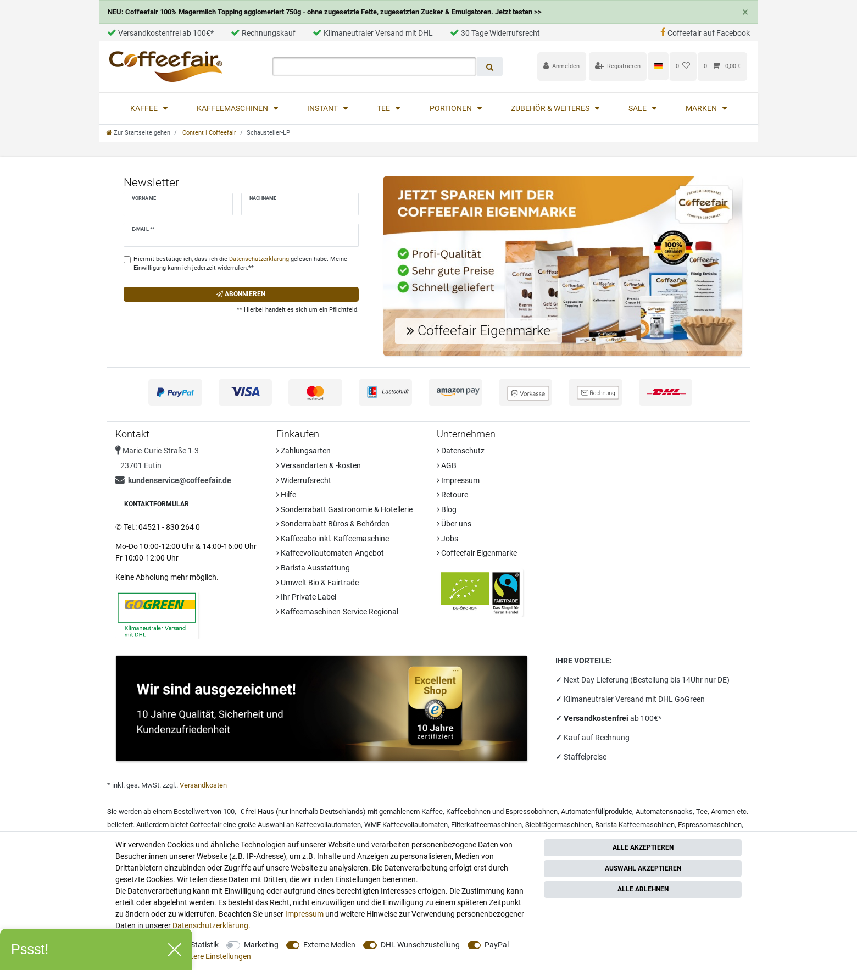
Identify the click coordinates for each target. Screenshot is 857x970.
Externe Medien (329, 944)
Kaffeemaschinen (233, 108)
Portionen (452, 108)
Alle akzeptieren (643, 847)
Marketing (261, 944)
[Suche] (490, 66)
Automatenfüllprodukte (596, 811)
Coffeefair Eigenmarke (477, 552)
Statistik (205, 944)
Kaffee (144, 108)
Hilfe (286, 494)
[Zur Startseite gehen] (138, 132)
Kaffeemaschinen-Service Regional (337, 611)
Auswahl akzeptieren (643, 868)
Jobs (447, 538)
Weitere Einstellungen (215, 956)
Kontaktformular (156, 504)
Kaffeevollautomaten (328, 825)
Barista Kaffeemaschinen (635, 825)
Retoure (452, 494)
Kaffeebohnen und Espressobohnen (502, 811)
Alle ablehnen (643, 889)
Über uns (454, 523)
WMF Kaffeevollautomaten (406, 825)
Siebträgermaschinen (558, 825)
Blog (447, 509)
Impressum (458, 480)
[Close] (745, 12)
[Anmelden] (562, 66)
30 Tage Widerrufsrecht (495, 33)
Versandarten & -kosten (318, 465)
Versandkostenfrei (597, 718)
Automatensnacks (664, 811)
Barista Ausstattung (313, 567)
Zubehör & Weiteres (551, 108)
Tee (384, 108)
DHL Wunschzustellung (420, 944)
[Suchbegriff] (374, 66)
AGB (447, 465)
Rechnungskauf (263, 33)
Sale (638, 108)
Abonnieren (240, 294)
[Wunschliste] (683, 66)
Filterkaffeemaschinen (486, 825)
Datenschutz (461, 450)
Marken (702, 108)
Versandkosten (203, 785)
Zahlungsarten (303, 450)
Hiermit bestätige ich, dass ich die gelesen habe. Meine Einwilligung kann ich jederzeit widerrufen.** (240, 264)
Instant (323, 108)
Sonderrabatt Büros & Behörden (332, 523)
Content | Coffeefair (208, 132)
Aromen (723, 811)
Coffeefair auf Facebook (705, 33)
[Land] (658, 66)
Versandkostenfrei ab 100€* (160, 33)
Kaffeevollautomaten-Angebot (330, 552)
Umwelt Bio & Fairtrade (317, 582)
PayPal (497, 944)
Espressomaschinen (710, 825)
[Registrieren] (618, 66)
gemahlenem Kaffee (411, 811)
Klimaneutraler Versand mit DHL (373, 33)
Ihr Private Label (306, 596)
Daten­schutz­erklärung (210, 925)
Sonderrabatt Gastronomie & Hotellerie (344, 509)
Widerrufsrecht (303, 480)
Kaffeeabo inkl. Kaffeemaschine (332, 538)
